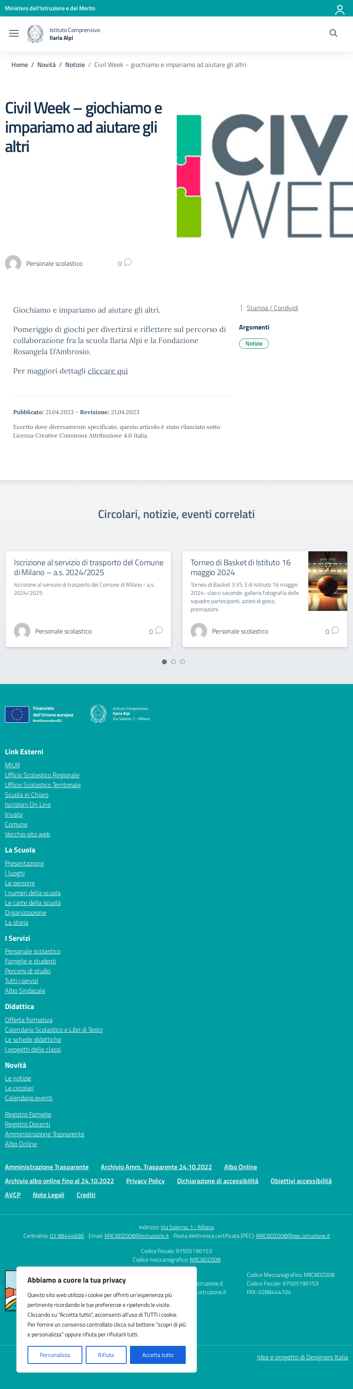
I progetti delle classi (33, 1049)
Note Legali (48, 1195)
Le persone (20, 883)
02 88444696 (67, 1235)
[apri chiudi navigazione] (14, 34)
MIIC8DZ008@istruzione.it (137, 1235)
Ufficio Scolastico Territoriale (43, 785)
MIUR (12, 765)
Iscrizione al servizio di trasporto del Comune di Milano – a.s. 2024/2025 (89, 567)
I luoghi (15, 873)
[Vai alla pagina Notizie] (75, 64)
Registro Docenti (27, 1124)
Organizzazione (25, 912)
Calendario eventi (28, 1098)
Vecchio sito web (27, 834)
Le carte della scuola (33, 903)
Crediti (86, 1195)
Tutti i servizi (21, 981)
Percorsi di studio (27, 971)
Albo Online (21, 1144)
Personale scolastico (32, 951)
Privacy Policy (145, 1181)
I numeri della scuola (33, 893)
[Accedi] (340, 8)
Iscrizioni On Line (28, 804)
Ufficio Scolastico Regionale (42, 775)
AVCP (12, 1195)
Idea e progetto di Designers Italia (302, 1357)
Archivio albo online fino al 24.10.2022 (59, 1181)
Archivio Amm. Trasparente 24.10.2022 (156, 1167)
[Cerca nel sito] (333, 34)
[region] (106, 1320)
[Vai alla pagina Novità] (46, 64)
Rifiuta (106, 1354)
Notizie (254, 343)
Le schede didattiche (33, 1039)
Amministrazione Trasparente (44, 1134)
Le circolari (19, 1088)
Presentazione (24, 863)
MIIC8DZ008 (205, 1259)
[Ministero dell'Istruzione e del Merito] (50, 8)
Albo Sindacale (25, 990)
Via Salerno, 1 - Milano (187, 1227)
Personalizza (55, 1354)
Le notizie (18, 1078)
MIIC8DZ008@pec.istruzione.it (293, 1235)
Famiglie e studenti (30, 961)
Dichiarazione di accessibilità (217, 1181)
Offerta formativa (28, 1020)
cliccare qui (108, 370)
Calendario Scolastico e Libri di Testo (53, 1029)
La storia (16, 922)
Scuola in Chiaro (26, 794)
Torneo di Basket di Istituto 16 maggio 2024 (241, 567)
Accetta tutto (157, 1354)
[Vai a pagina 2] (173, 661)
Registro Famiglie (28, 1114)
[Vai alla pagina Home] (19, 64)
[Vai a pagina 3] (182, 661)
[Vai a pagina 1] (164, 661)
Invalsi (14, 814)
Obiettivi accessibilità (301, 1181)
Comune (16, 824)
